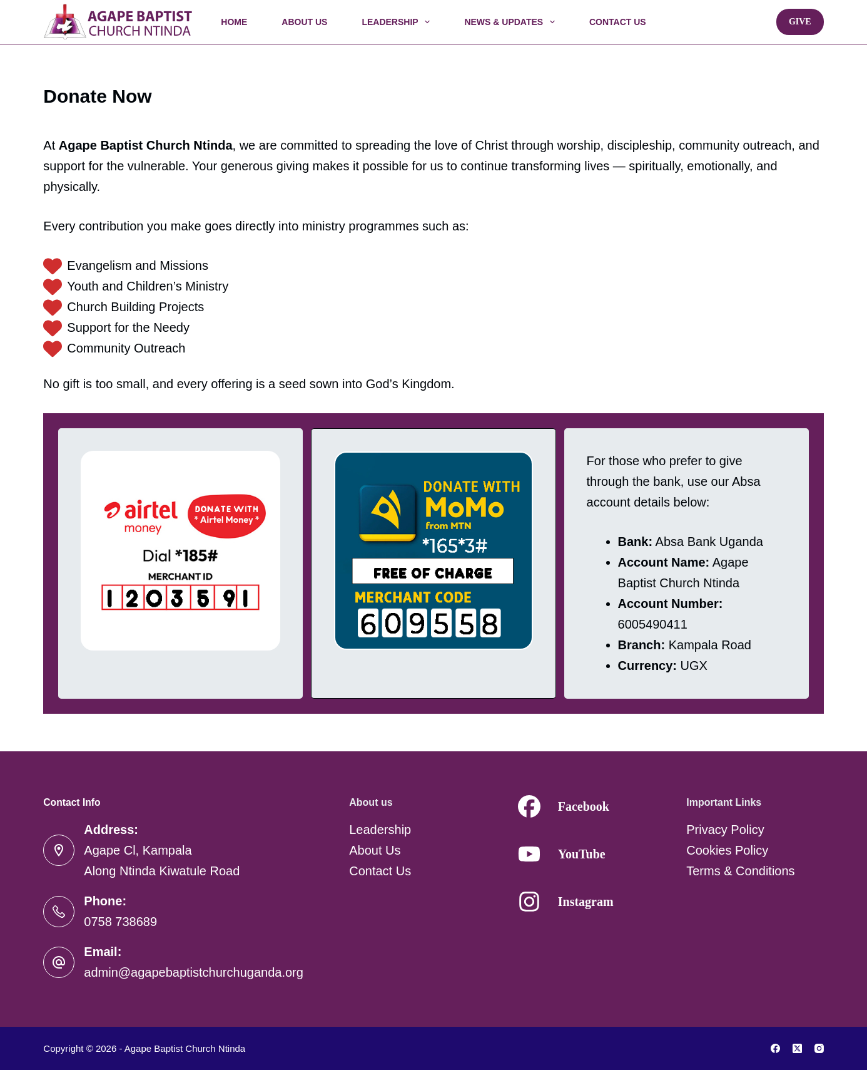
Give (800, 21)
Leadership (398, 21)
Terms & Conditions (740, 871)
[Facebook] (775, 1048)
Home (234, 22)
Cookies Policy (727, 850)
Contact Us (617, 22)
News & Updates (512, 21)
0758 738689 (120, 922)
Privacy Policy (725, 829)
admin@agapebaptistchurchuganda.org (193, 972)
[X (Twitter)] (797, 1048)
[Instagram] (819, 1048)
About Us (304, 22)
